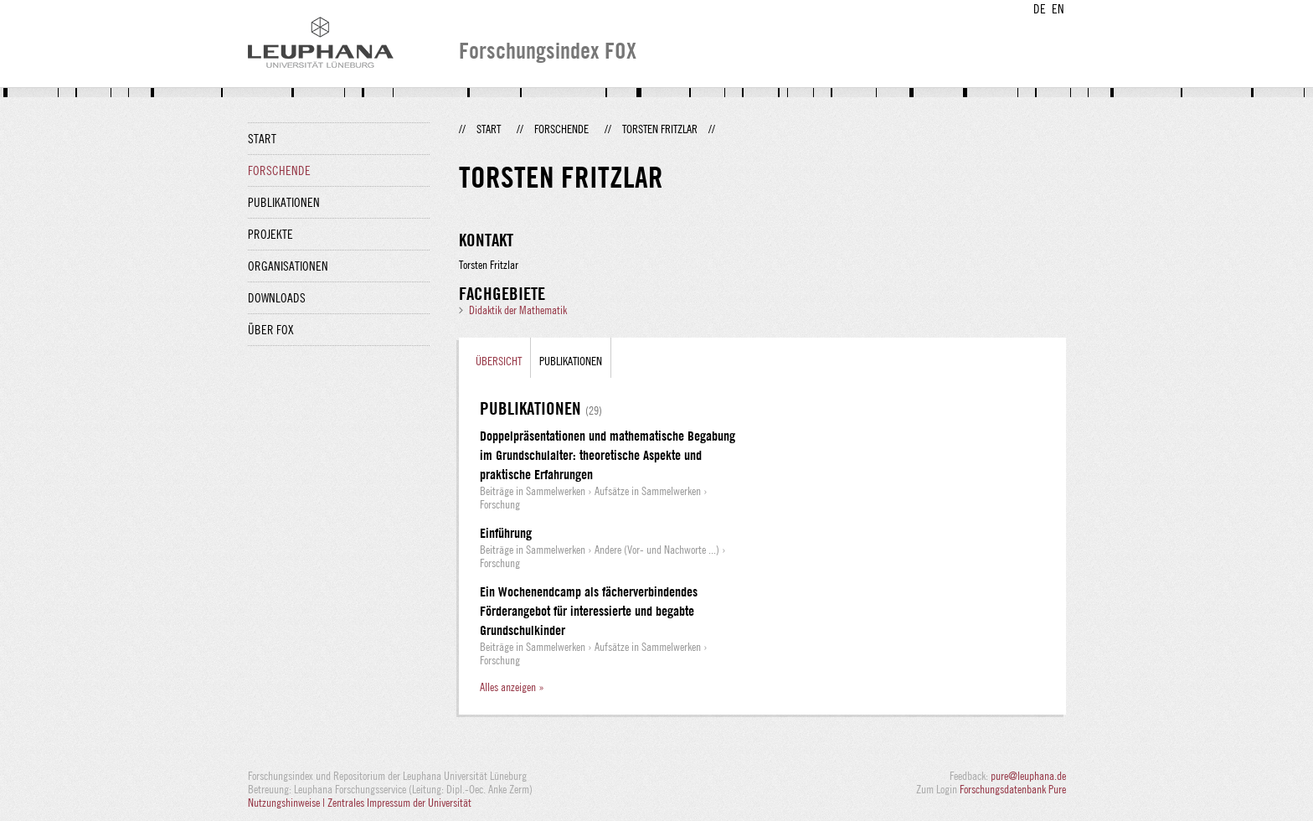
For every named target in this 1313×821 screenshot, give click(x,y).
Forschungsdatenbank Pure (1013, 789)
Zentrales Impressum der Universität (399, 802)
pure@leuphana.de (1028, 775)
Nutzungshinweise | (287, 802)
